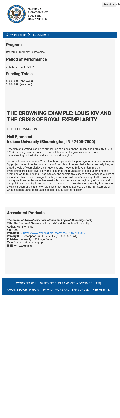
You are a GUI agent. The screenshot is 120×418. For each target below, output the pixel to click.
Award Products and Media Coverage (66, 283)
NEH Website (101, 289)
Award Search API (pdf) (23, 289)
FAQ (98, 283)
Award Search (18, 34)
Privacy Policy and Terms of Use (66, 289)
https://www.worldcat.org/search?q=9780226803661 (54, 233)
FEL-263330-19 (41, 34)
